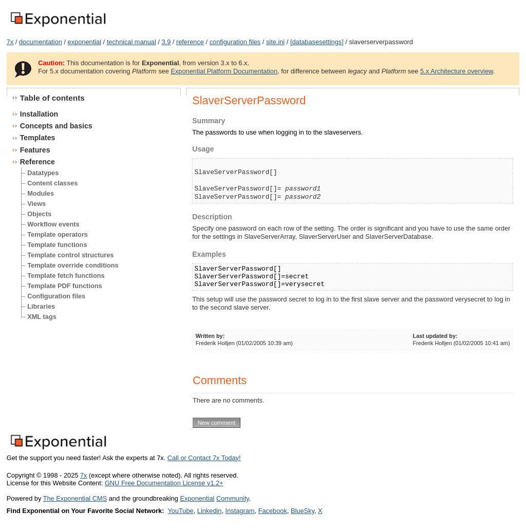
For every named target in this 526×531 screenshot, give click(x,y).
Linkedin (209, 511)
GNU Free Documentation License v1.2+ (164, 483)
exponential (84, 42)
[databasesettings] (317, 42)
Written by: (210, 336)
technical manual (131, 42)
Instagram (240, 511)
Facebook (272, 511)
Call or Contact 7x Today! (204, 458)
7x (10, 42)
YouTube (180, 511)
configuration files (235, 42)
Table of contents (52, 97)
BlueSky (302, 511)
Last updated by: (435, 336)
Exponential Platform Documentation (224, 71)
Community (232, 498)
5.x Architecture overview (456, 71)
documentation (40, 42)
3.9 (166, 42)
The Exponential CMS (75, 498)
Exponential (197, 498)
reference (190, 42)
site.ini (275, 42)
